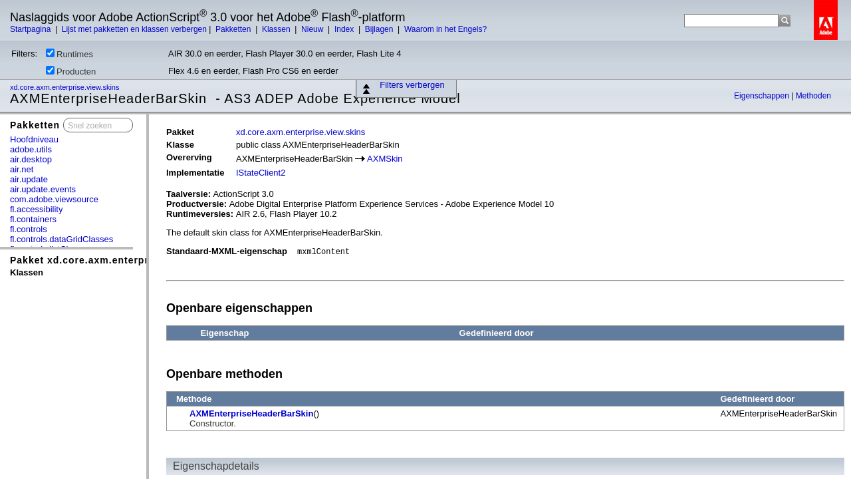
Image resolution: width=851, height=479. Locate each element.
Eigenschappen (762, 95)
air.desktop (31, 159)
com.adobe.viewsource (54, 199)
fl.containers (33, 219)
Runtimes (69, 54)
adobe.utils (31, 149)
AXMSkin (384, 159)
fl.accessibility (36, 209)
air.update (29, 179)
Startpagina (31, 29)
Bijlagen (380, 29)
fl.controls (28, 229)
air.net (21, 169)
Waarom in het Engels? (445, 29)
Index (345, 29)
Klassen (277, 29)
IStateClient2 (260, 173)
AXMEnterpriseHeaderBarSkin (251, 413)
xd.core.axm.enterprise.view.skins (66, 87)
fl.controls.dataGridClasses (61, 239)
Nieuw (313, 29)
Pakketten (234, 29)
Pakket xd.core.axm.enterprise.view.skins (115, 260)
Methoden (813, 95)
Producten (71, 71)
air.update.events (43, 189)
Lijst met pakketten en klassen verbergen (134, 29)
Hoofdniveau (34, 139)
